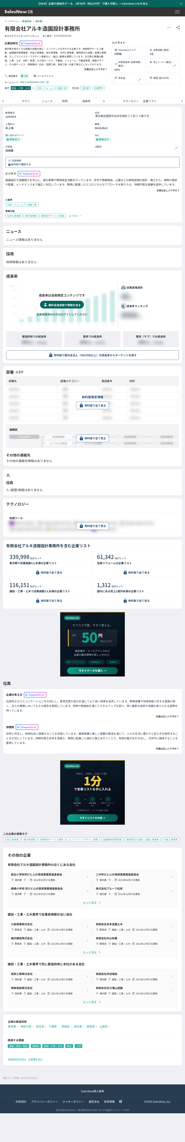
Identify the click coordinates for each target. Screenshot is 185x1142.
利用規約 (21, 1101)
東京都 (38, 21)
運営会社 (94, 1101)
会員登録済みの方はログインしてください (61, 314)
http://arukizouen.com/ (34, 82)
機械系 (35, 1046)
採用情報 (109, 1101)
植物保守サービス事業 (51, 839)
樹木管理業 (29, 839)
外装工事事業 (171, 839)
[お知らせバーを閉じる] (181, 3)
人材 (78, 1046)
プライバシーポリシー (44, 1101)
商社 (69, 1046)
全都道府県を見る (17, 1059)
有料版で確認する (21, 164)
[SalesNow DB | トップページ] (19, 12)
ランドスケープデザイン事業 (83, 839)
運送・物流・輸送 (18, 1046)
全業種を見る (35, 1059)
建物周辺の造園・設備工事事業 (143, 839)
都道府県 (27, 21)
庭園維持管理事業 (112, 839)
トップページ (11, 21)
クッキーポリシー (73, 1101)
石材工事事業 (12, 839)
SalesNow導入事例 (92, 1091)
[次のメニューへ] (182, 101)
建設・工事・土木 (21, 88)
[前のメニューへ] (3, 101)
